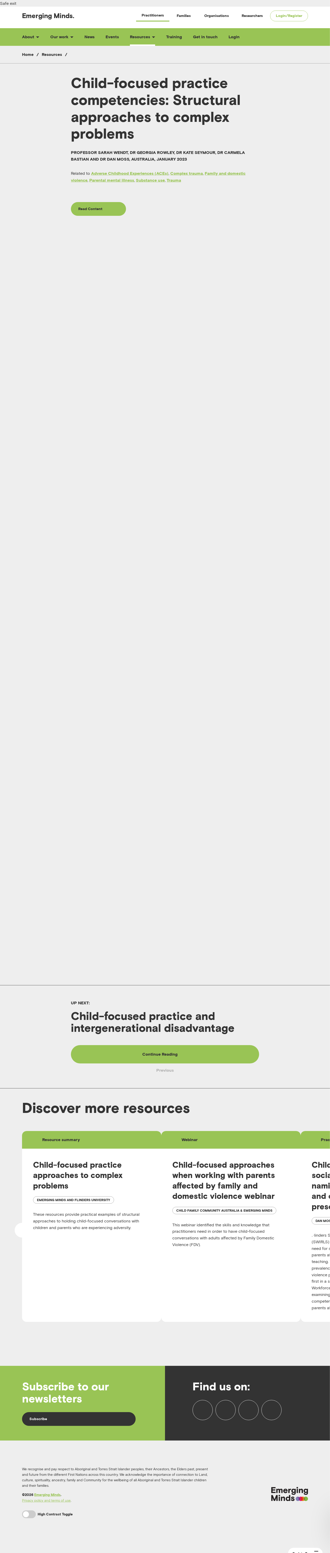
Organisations (216, 16)
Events (112, 36)
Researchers (252, 16)
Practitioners (153, 15)
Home (28, 54)
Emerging (48, 15)
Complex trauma (186, 173)
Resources (142, 36)
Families (184, 16)
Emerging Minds (47, 1495)
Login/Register (289, 16)
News (89, 36)
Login (234, 36)
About (30, 36)
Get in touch (205, 36)
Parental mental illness (111, 180)
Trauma (174, 180)
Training (174, 36)
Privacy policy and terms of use (46, 1500)
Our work (61, 36)
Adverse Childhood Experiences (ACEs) (129, 173)
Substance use (150, 180)
